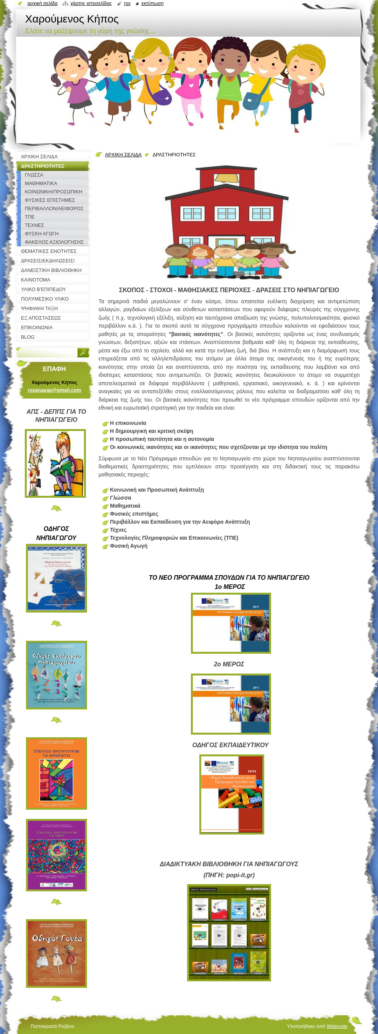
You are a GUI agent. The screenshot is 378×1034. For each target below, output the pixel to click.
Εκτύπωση (152, 3)
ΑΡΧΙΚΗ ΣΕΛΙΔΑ (123, 155)
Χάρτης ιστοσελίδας (91, 3)
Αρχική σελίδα (42, 3)
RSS (127, 3)
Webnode (336, 1026)
